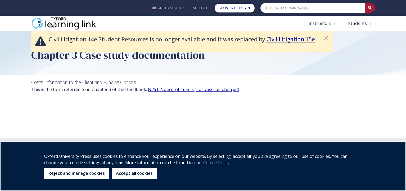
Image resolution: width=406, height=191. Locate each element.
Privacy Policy (139, 109)
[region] (203, 166)
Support (200, 8)
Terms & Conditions (195, 116)
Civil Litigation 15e (291, 39)
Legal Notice (204, 109)
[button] (168, 7)
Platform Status (237, 116)
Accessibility (235, 109)
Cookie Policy (172, 109)
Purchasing (265, 109)
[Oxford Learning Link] (71, 23)
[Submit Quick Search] (370, 8)
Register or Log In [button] (234, 8)
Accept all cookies (134, 173)
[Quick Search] (312, 8)
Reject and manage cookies (76, 173)
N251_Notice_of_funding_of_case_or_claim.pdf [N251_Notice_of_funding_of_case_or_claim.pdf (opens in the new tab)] (193, 89)
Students (358, 23)
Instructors (320, 23)
